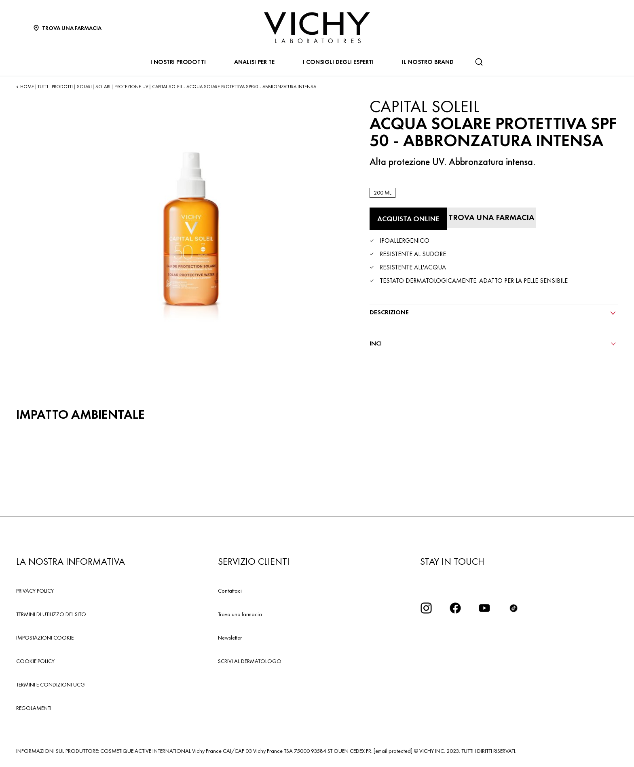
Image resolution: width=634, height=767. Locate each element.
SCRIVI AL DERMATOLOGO (249, 661)
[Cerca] (479, 62)
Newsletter (230, 637)
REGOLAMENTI (33, 708)
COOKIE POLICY (35, 661)
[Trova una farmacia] (491, 218)
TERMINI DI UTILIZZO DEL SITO (51, 614)
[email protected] (393, 750)
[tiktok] (513, 608)
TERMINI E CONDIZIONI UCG (50, 684)
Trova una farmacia (240, 614)
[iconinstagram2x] (426, 608)
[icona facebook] (455, 608)
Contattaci (230, 590)
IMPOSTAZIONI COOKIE (45, 637)
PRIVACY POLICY (35, 590)
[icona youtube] (484, 608)
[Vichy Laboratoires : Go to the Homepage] (317, 27)
